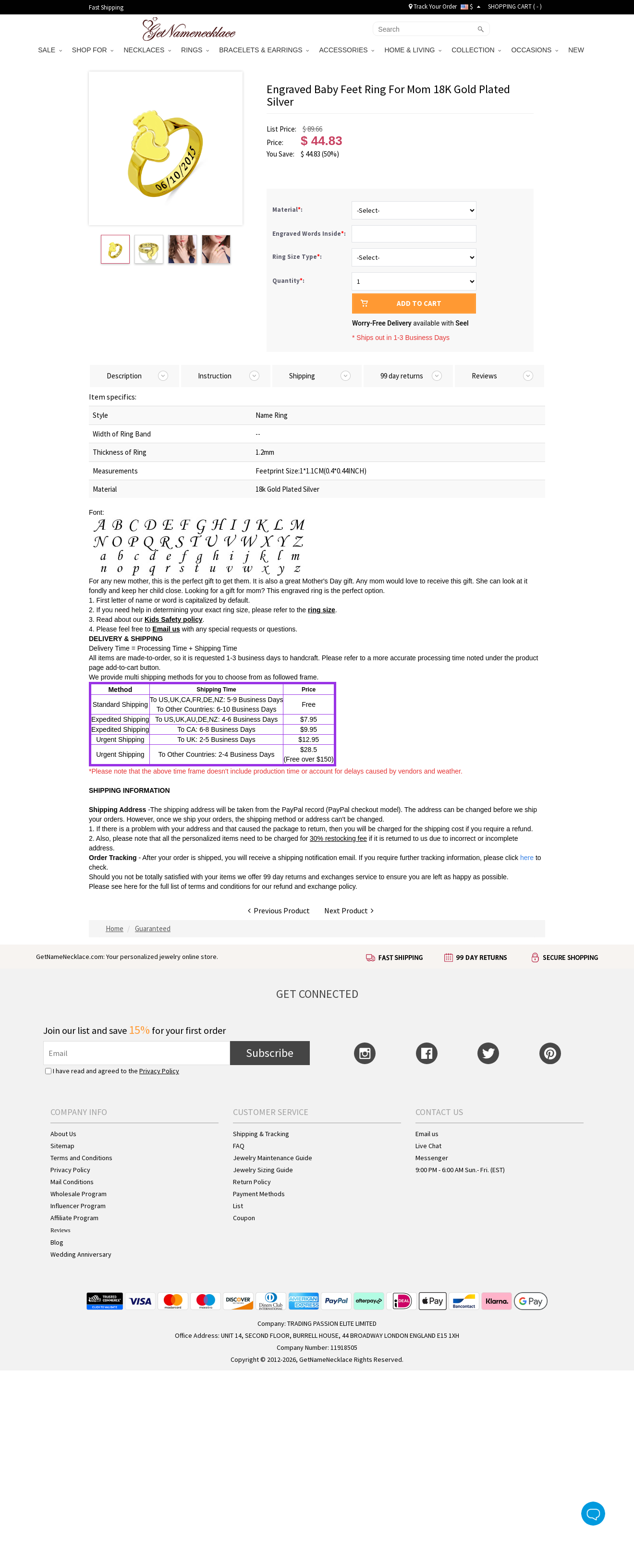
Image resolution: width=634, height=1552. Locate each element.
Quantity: (288, 281)
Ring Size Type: (297, 257)
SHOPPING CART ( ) (515, 6)
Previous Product (279, 910)
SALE (50, 50)
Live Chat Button (593, 1514)
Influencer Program (78, 1205)
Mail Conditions (72, 1181)
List (238, 1205)
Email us (166, 629)
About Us (63, 1133)
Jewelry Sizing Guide (263, 1169)
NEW (577, 50)
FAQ (238, 1145)
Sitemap (62, 1145)
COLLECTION (476, 50)
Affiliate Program (74, 1217)
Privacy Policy (159, 1071)
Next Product (349, 910)
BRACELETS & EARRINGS (264, 50)
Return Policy (252, 1181)
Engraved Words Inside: (309, 234)
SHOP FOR (93, 50)
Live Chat (428, 1145)
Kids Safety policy (174, 619)
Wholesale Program (78, 1193)
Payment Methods (259, 1193)
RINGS (195, 50)
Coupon (244, 1217)
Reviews (60, 1230)
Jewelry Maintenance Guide (272, 1157)
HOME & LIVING (412, 50)
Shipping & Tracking (261, 1133)
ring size (321, 610)
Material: (288, 210)
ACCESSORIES (346, 50)
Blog (56, 1242)
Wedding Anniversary (80, 1254)
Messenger (431, 1157)
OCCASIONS (534, 50)
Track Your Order (433, 6)
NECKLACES (147, 50)
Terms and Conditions (81, 1157)
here (130, 886)
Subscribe (269, 1052)
